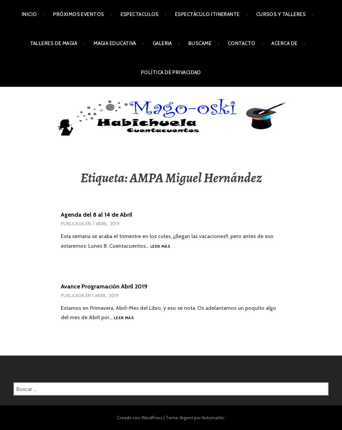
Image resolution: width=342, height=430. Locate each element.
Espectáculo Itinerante (207, 14)
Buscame (199, 43)
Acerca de (284, 43)
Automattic (213, 418)
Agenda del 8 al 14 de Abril (96, 214)
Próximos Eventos (78, 14)
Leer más (160, 246)
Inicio (29, 14)
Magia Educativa (115, 43)
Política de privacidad (171, 72)
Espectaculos (140, 14)
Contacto (241, 43)
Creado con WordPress (140, 418)
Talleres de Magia (53, 43)
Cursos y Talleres (281, 14)
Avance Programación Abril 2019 (104, 286)
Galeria (162, 43)
